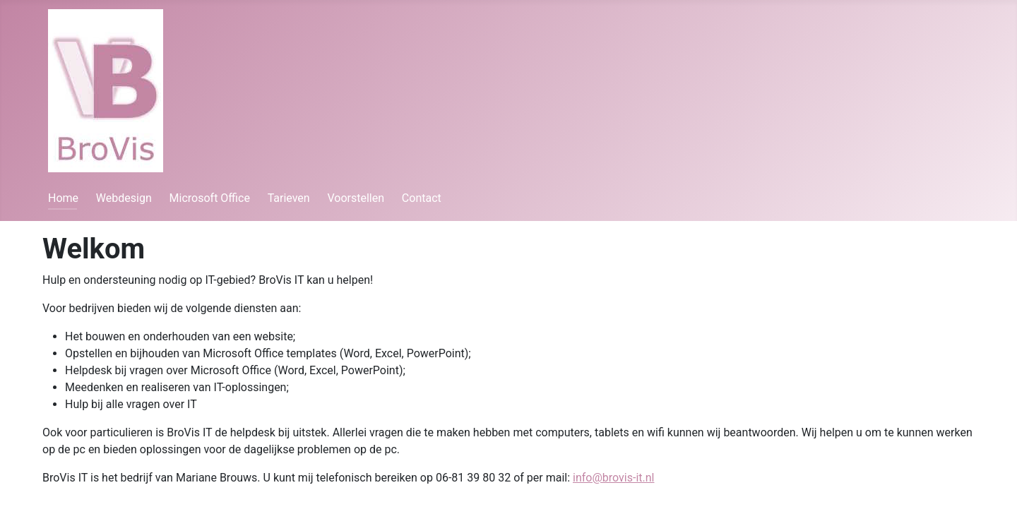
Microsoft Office (210, 198)
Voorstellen (355, 198)
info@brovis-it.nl (613, 477)
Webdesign (124, 198)
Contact (421, 198)
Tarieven (289, 198)
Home (63, 198)
